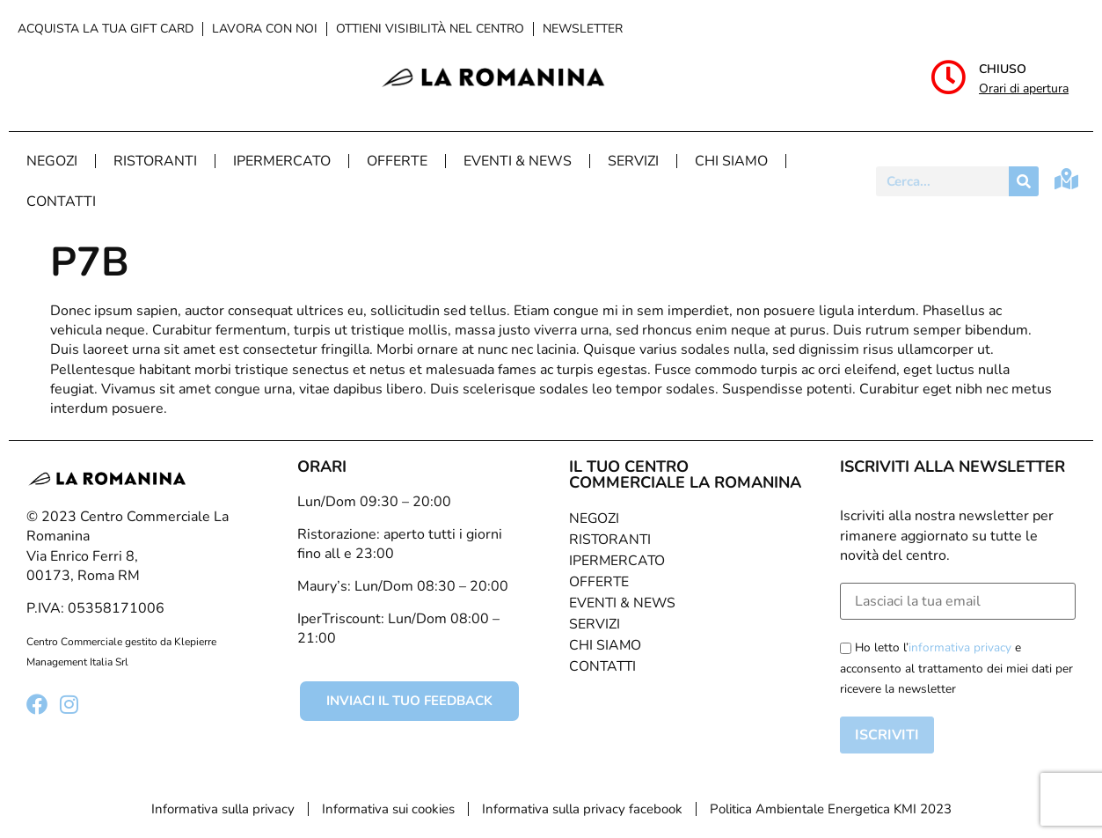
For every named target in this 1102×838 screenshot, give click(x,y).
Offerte (397, 161)
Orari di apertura (1024, 88)
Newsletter (583, 28)
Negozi (51, 161)
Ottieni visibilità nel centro (430, 28)
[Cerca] (1024, 181)
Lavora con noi (264, 28)
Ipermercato (282, 161)
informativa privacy (960, 647)
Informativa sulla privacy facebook (582, 809)
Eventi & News (517, 161)
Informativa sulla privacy (223, 809)
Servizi (633, 161)
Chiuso (1002, 69)
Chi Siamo (731, 161)
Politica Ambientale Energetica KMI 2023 (831, 809)
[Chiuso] (948, 77)
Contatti (61, 201)
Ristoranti (155, 161)
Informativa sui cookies (388, 809)
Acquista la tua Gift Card (105, 28)
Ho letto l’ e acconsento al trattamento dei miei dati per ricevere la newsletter (956, 668)
